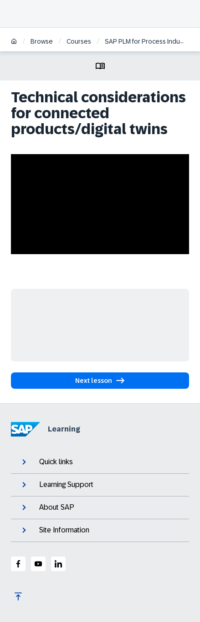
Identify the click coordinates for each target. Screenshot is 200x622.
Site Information (54, 530)
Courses (79, 41)
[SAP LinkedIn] (58, 564)
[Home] (14, 42)
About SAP (47, 507)
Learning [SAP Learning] (45, 429)
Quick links (46, 462)
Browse (42, 41)
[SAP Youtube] (38, 564)
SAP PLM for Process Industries (150, 41)
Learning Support (56, 485)
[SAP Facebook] (18, 564)
